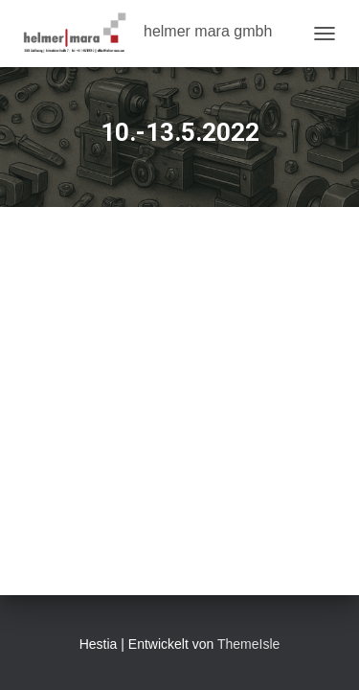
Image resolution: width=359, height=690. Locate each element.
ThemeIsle (248, 644)
